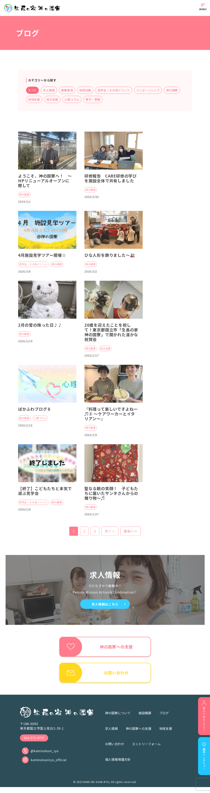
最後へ (130, 535)
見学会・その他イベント (115, 90)
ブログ (164, 717)
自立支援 (72, 100)
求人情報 (111, 733)
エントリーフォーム (146, 748)
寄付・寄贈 (113, 100)
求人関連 (51, 90)
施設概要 (145, 717)
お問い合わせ (114, 748)
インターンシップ (149, 90)
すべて (34, 90)
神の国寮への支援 (138, 733)
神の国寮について (118, 717)
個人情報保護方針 (118, 763)
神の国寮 (36, 100)
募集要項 (69, 90)
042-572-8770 (35, 742)
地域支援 (54, 100)
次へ (110, 535)
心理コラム (92, 100)
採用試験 (87, 90)
